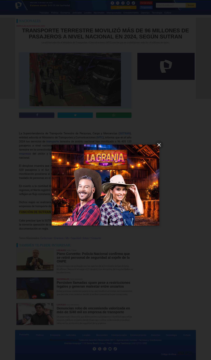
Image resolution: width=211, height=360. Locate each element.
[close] (159, 145)
